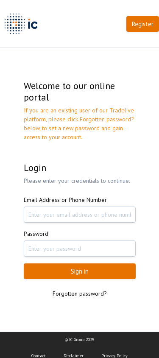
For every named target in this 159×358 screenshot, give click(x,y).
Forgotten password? (80, 293)
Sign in (80, 271)
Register (142, 24)
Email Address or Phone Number (65, 200)
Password (36, 234)
